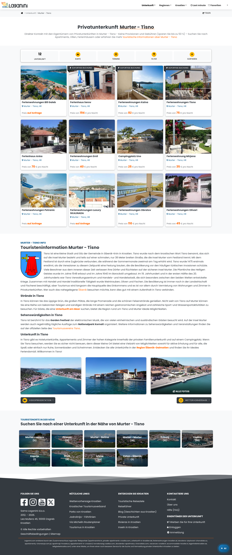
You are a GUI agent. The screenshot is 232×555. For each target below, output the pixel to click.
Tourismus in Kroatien (82, 527)
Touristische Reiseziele (131, 501)
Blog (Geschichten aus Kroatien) (137, 511)
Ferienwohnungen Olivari (182, 210)
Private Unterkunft (128, 517)
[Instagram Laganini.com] (33, 502)
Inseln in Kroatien (128, 527)
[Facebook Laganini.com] (24, 502)
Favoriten (214, 5)
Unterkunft (148, 5)
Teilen (207, 13)
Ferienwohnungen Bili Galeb (39, 102)
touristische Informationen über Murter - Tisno (150, 37)
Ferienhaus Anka (32, 156)
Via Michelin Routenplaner (84, 522)
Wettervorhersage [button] (193, 400)
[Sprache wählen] (226, 5)
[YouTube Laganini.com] (41, 502)
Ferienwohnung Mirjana (181, 156)
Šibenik (82, 289)
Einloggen (174, 527)
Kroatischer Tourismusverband (87, 506)
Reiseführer (124, 506)
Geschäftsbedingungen (35, 534)
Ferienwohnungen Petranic (38, 210)
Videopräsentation (37, 400)
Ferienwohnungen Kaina (133, 102)
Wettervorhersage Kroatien (85, 501)
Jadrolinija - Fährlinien (82, 517)
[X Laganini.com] (50, 502)
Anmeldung (175, 532)
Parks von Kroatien (80, 511)
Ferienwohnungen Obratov (134, 210)
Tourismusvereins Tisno (66, 328)
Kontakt (171, 499)
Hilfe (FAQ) (173, 510)
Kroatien (180, 5)
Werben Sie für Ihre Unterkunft (186, 522)
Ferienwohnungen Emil (84, 156)
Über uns (172, 504)
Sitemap (55, 534)
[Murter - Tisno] (51, 375)
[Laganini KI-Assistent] (224, 548)
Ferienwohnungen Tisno (181, 102)
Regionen (164, 5)
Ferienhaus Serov (80, 102)
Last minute (198, 5)
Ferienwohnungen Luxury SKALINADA (85, 211)
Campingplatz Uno (129, 156)
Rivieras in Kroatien (129, 522)
